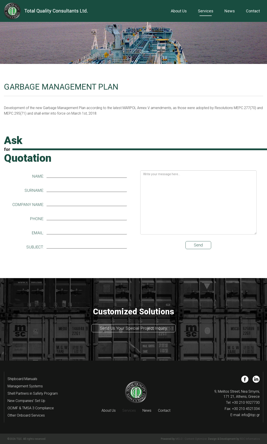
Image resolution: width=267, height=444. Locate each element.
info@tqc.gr (251, 415)
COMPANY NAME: (28, 204)
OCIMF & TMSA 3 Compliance (31, 408)
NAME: (38, 176)
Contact (253, 11)
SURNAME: (34, 190)
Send (198, 245)
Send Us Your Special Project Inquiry (133, 328)
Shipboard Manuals (22, 379)
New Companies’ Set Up (26, 401)
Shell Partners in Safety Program (33, 393)
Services (205, 11)
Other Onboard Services (26, 415)
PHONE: (37, 218)
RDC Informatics (250, 438)
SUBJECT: (35, 247)
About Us (179, 11)
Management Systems (25, 386)
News (229, 11)
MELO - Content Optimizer (191, 438)
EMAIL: (38, 232)
